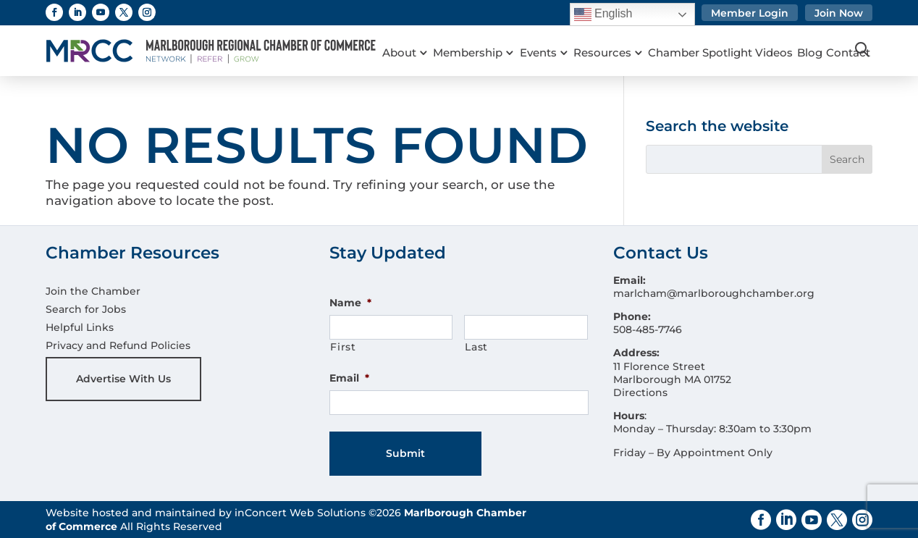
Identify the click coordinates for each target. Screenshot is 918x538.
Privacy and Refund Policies (118, 345)
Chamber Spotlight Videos (734, 35)
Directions (640, 392)
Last (476, 346)
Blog (826, 35)
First (342, 346)
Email (349, 377)
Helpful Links (80, 327)
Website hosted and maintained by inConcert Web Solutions (206, 512)
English (603, 14)
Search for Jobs (86, 309)
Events (544, 35)
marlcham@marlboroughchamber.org (713, 293)
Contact (404, 54)
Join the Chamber (93, 291)
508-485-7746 (647, 329)
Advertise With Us (123, 378)
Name (350, 302)
